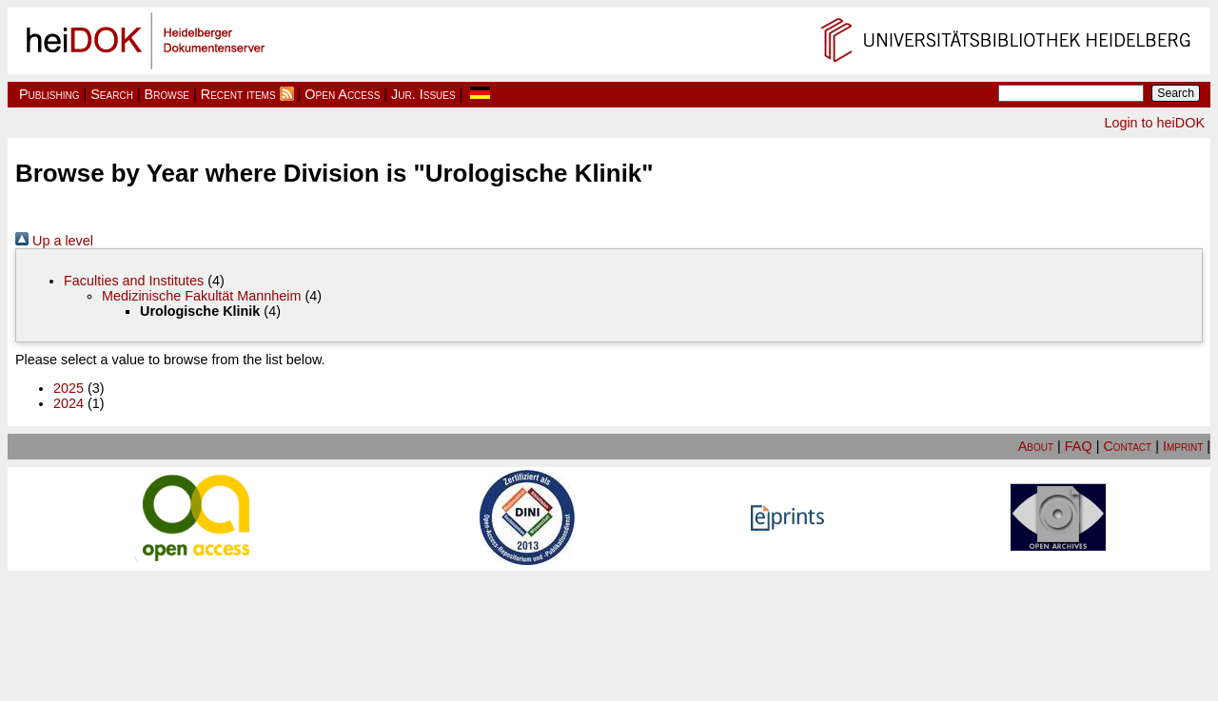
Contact (1127, 446)
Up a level (54, 240)
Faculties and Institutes (134, 280)
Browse (167, 94)
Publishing (49, 94)
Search (111, 94)
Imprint (1183, 446)
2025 (68, 388)
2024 (68, 403)
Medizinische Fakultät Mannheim (202, 295)
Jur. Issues (423, 94)
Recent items (238, 94)
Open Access (342, 94)
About (1035, 446)
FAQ (1078, 446)
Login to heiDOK (1154, 122)
